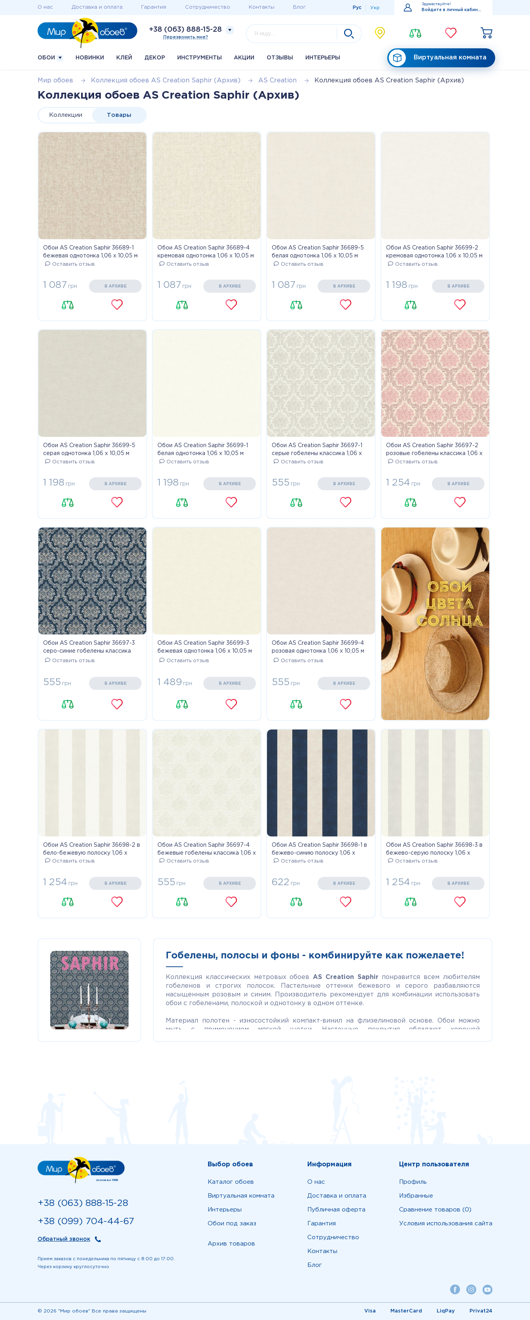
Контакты (261, 7)
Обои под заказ (232, 1223)
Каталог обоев (231, 1182)
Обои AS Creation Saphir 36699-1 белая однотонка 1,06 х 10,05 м (202, 449)
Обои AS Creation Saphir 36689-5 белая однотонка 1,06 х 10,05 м (318, 252)
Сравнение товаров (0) (435, 1209)
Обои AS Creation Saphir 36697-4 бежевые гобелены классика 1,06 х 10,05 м (206, 850)
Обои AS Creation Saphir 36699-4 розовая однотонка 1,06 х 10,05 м (318, 647)
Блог (299, 7)
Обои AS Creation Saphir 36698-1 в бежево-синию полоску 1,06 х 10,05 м (319, 850)
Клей (124, 57)
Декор (154, 57)
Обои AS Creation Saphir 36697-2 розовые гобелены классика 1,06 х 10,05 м (434, 450)
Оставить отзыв (70, 264)
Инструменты (199, 57)
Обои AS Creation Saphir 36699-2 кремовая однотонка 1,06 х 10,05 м (434, 252)
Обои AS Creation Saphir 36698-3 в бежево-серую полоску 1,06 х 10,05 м (434, 850)
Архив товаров (231, 1243)
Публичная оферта (336, 1209)
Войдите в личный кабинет (452, 10)
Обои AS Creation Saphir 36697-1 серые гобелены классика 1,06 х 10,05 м (317, 450)
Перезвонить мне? (185, 37)
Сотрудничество (207, 7)
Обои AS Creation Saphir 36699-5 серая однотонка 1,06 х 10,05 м (89, 449)
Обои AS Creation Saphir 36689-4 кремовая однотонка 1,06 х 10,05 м (205, 252)
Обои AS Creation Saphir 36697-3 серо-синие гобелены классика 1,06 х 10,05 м (89, 648)
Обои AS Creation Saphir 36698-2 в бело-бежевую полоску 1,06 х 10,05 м (91, 850)
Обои (50, 58)
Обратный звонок (64, 1239)
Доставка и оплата (97, 7)
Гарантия (153, 7)
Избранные (416, 1195)
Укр (375, 8)
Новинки (90, 57)
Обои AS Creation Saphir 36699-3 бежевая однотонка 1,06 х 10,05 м (204, 647)
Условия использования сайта (445, 1223)
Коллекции (65, 115)
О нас (45, 7)
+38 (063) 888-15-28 (185, 30)
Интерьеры (322, 57)
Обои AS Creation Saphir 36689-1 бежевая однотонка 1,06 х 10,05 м (90, 252)
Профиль (413, 1182)
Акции (244, 57)
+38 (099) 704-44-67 (86, 1221)
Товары (119, 115)
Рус (357, 8)
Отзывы (280, 57)
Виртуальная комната (437, 58)
